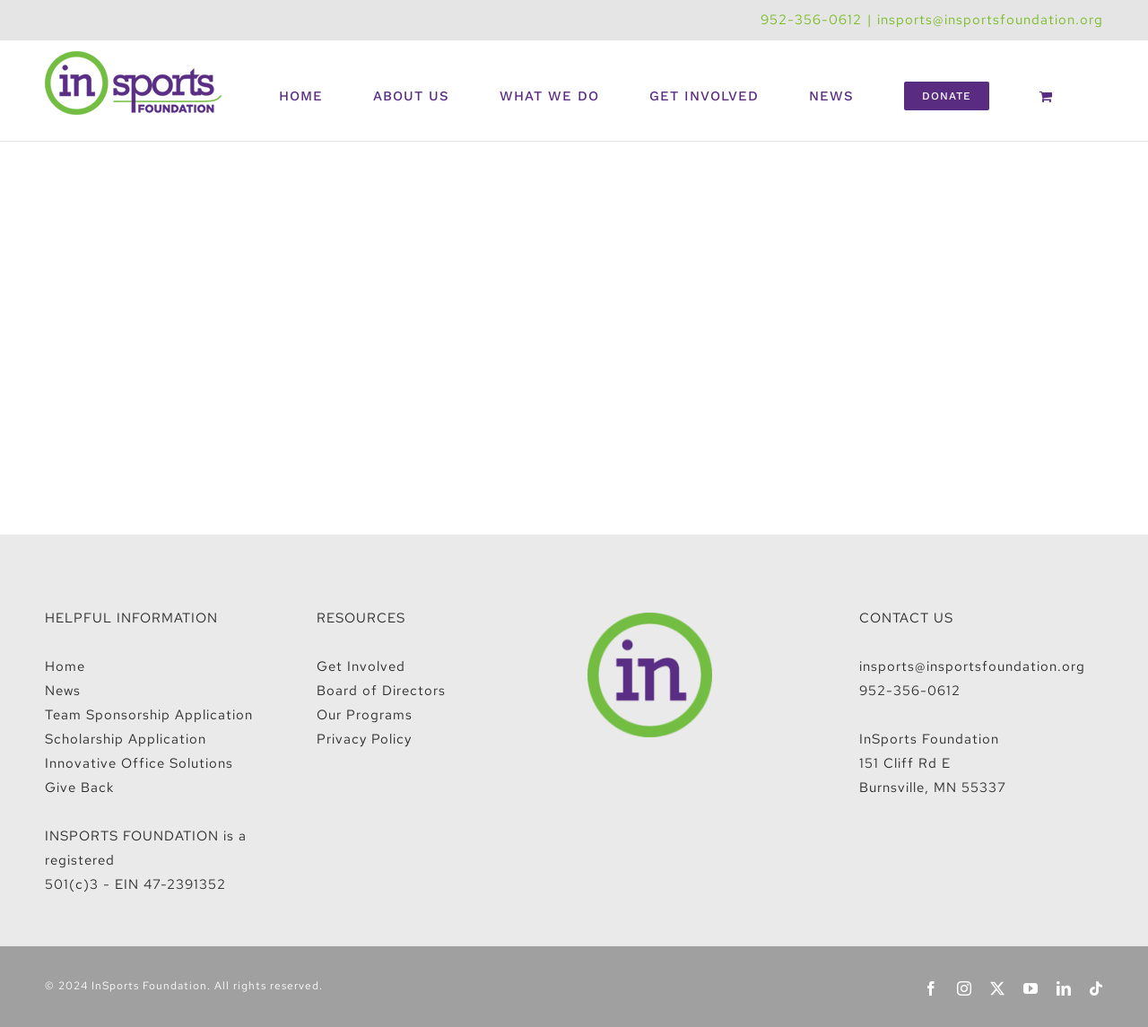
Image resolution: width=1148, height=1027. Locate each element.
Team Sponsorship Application (149, 715)
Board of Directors (381, 691)
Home (65, 666)
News (63, 691)
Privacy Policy (364, 739)
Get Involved (361, 666)
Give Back (79, 787)
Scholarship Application (125, 739)
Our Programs (365, 715)
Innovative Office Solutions (139, 763)
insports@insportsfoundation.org (990, 20)
